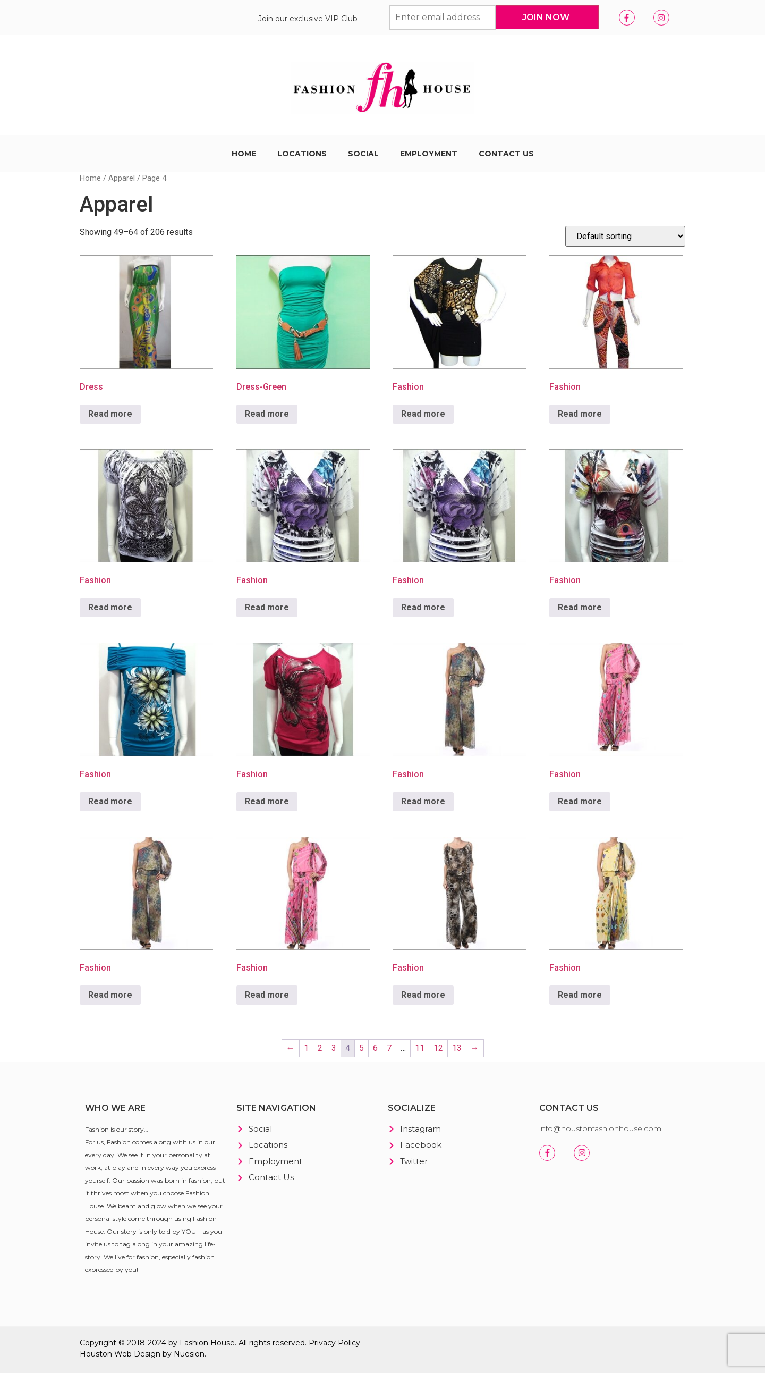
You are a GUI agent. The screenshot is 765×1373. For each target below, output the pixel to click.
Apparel (121, 178)
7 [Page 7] (389, 1048)
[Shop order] (625, 236)
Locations (302, 153)
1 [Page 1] (306, 1048)
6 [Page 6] (375, 1048)
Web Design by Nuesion (159, 1354)
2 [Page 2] (320, 1048)
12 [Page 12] (438, 1048)
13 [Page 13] (457, 1048)
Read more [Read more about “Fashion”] (423, 414)
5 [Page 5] (361, 1048)
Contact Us (506, 153)
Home (244, 153)
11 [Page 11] (419, 1048)
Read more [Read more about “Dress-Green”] (267, 414)
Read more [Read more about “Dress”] (110, 414)
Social (363, 153)
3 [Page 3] (334, 1048)
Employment (428, 153)
